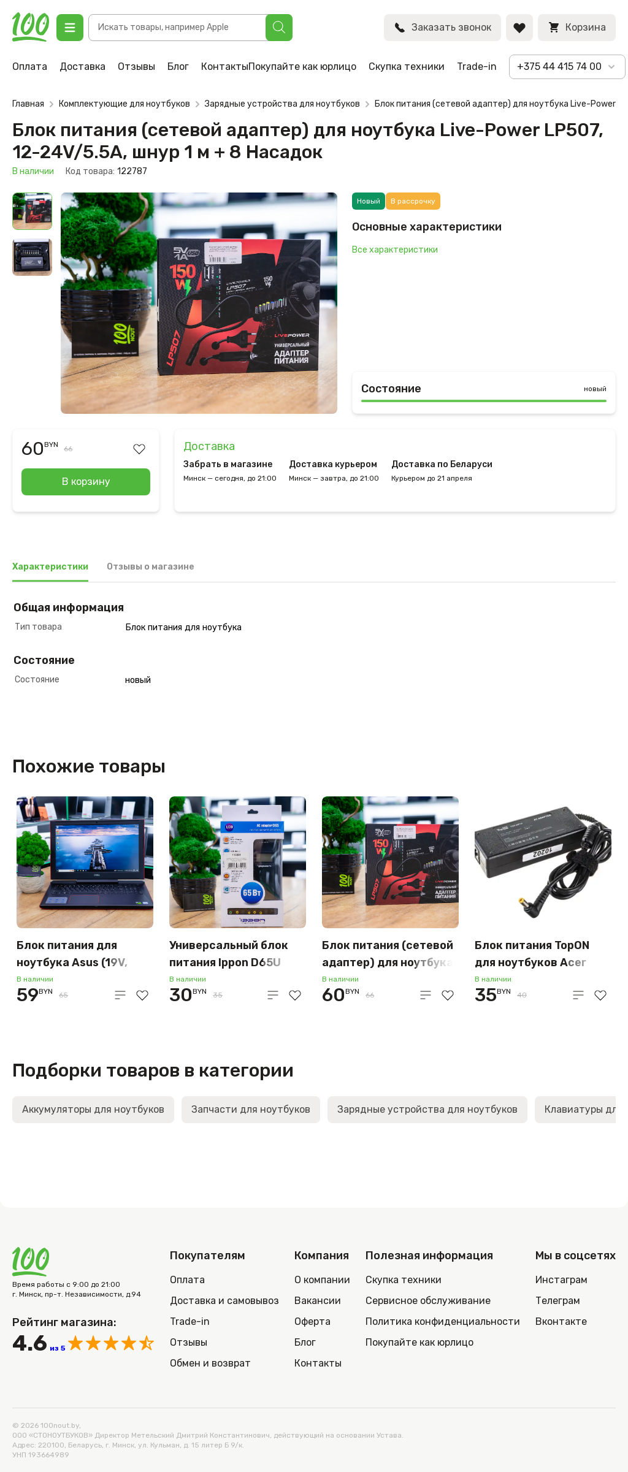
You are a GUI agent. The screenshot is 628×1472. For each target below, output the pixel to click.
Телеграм (557, 1300)
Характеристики (50, 567)
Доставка (82, 66)
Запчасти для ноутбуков (250, 1109)
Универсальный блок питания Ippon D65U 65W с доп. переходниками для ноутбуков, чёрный (228, 955)
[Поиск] (279, 27)
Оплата (29, 66)
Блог (178, 66)
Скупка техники (407, 66)
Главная (28, 104)
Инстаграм (561, 1280)
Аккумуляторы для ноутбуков (93, 1109)
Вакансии (317, 1300)
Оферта (312, 1321)
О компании (322, 1280)
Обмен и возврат (210, 1363)
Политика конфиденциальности (443, 1321)
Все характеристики (395, 250)
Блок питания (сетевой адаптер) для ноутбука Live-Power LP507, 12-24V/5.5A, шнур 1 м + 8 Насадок (387, 955)
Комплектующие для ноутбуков (124, 104)
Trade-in (477, 66)
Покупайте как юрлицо (302, 66)
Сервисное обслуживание (428, 1300)
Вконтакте (561, 1321)
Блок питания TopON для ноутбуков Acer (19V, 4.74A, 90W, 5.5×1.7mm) (532, 955)
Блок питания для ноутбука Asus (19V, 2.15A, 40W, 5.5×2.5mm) (82, 955)
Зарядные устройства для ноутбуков (282, 104)
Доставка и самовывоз (224, 1300)
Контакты (224, 66)
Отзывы (136, 66)
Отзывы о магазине (150, 567)
